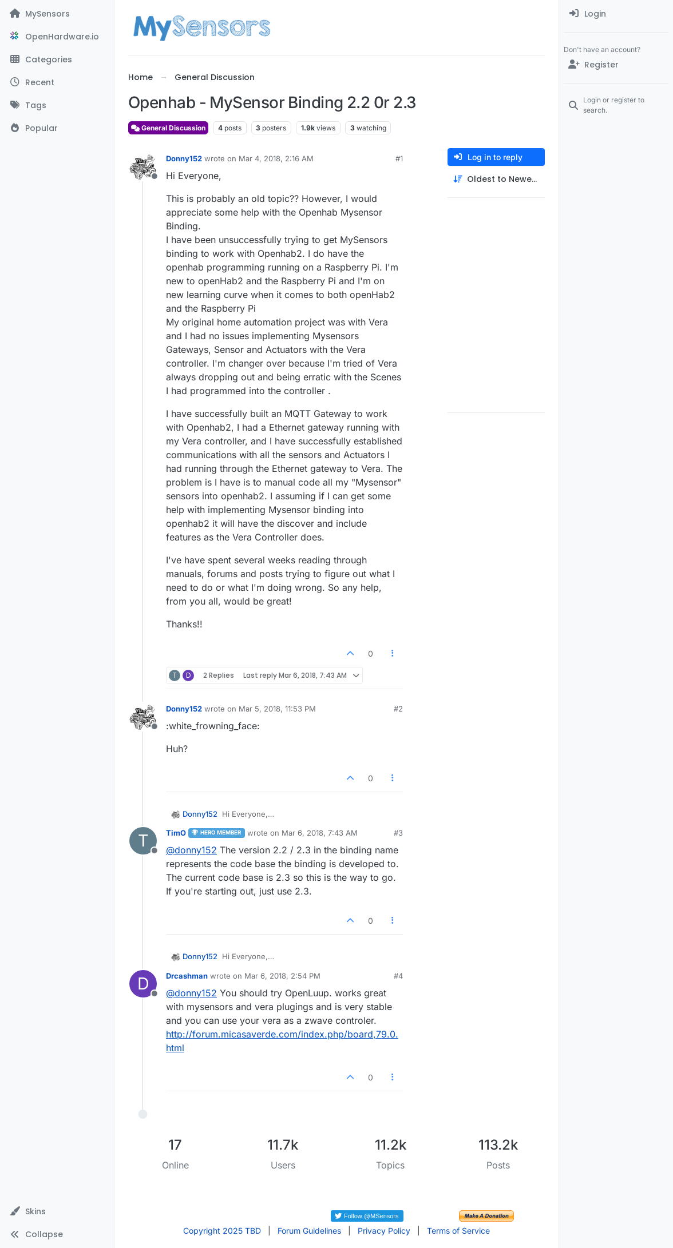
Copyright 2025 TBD (222, 1230)
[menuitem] (616, 14)
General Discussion (168, 128)
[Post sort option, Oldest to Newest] (496, 179)
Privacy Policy (384, 1230)
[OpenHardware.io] (57, 36)
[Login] (616, 14)
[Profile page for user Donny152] (143, 166)
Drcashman (187, 975)
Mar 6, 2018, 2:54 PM (282, 975)
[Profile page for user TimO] (143, 840)
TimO (176, 832)
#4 (398, 975)
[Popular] (57, 128)
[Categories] (57, 59)
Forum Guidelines (309, 1230)
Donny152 (184, 158)
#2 (398, 708)
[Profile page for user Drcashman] (143, 983)
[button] (57, 1211)
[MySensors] (57, 14)
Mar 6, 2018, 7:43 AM (320, 832)
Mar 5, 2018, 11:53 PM (277, 708)
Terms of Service (458, 1230)
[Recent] (57, 82)
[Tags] (57, 105)
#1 (399, 158)
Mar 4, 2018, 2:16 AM (276, 158)
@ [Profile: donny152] (191, 850)
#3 (398, 832)
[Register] (616, 64)
